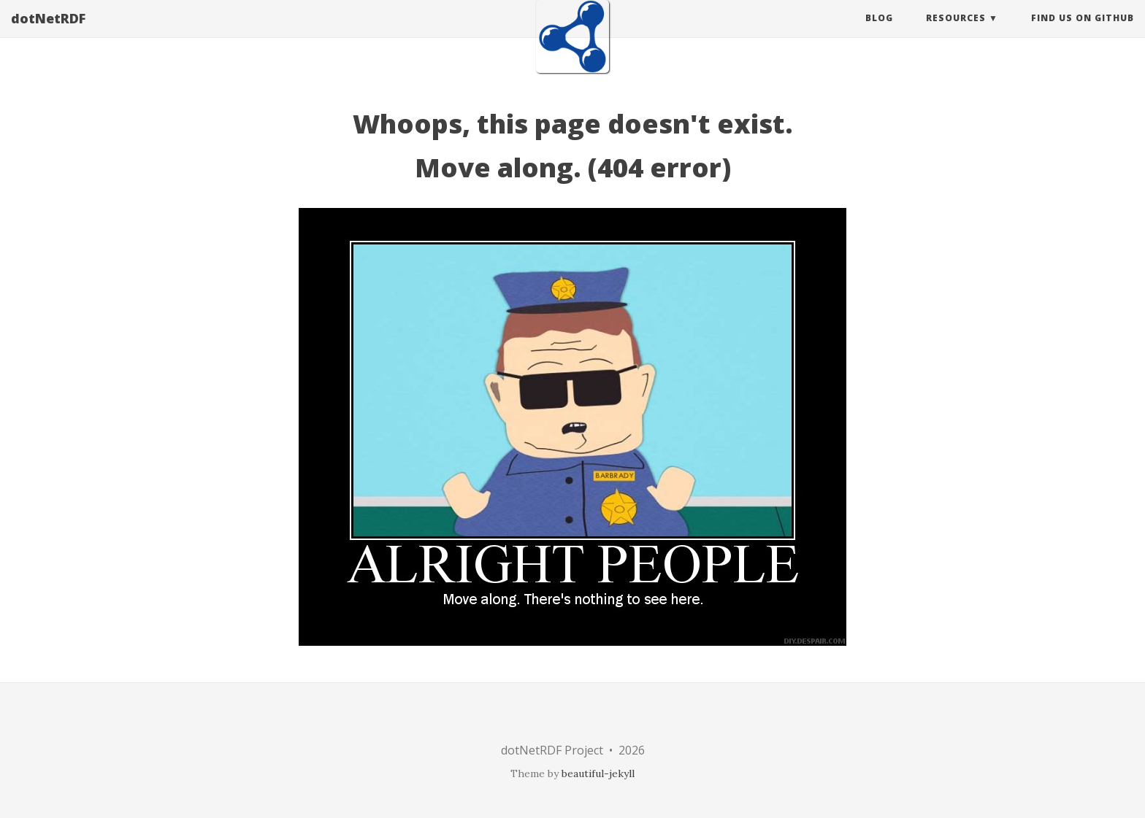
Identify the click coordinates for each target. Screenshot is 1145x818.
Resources (956, 32)
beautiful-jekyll (598, 773)
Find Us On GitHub (1082, 32)
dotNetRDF (48, 33)
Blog (879, 32)
